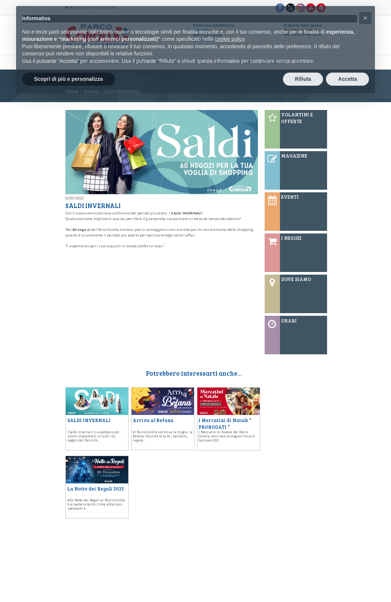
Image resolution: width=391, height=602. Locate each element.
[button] (365, 18)
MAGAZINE (294, 155)
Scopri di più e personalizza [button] (68, 79)
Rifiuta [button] (303, 79)
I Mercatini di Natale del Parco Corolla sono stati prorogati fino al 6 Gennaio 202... (226, 436)
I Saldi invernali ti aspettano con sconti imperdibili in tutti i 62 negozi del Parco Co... (93, 436)
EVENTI (290, 196)
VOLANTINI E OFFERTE (297, 118)
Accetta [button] (347, 79)
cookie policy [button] (229, 39)
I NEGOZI (291, 238)
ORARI (289, 320)
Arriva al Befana (153, 420)
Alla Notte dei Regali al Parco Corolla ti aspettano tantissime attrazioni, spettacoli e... (96, 504)
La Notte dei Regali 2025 (95, 488)
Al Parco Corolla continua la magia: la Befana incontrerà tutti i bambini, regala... (163, 436)
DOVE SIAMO (296, 279)
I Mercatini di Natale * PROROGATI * (225, 423)
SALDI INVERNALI (89, 420)
